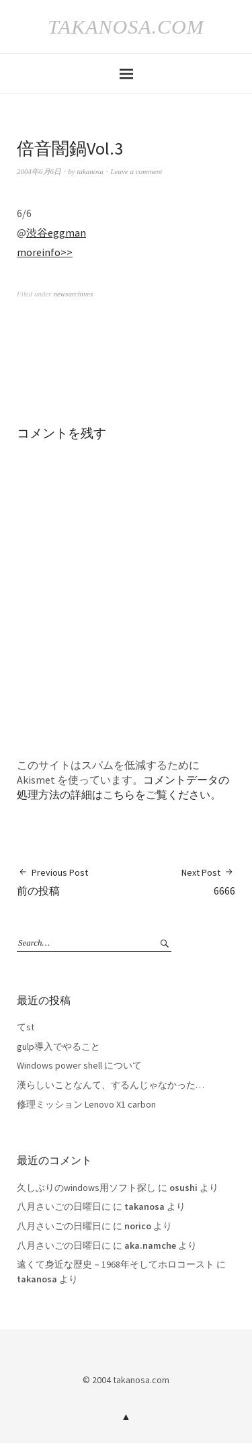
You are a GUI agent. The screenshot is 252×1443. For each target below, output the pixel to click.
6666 (208, 881)
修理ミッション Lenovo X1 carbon (86, 1104)
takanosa (90, 171)
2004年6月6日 (39, 171)
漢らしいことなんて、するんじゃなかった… (110, 1085)
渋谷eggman (56, 232)
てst (25, 1027)
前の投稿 (52, 881)
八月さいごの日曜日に (64, 1206)
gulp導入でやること (58, 1046)
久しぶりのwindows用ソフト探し (86, 1188)
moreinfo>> (45, 252)
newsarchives (73, 294)
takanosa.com (126, 26)
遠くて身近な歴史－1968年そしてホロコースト (115, 1264)
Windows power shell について (79, 1065)
